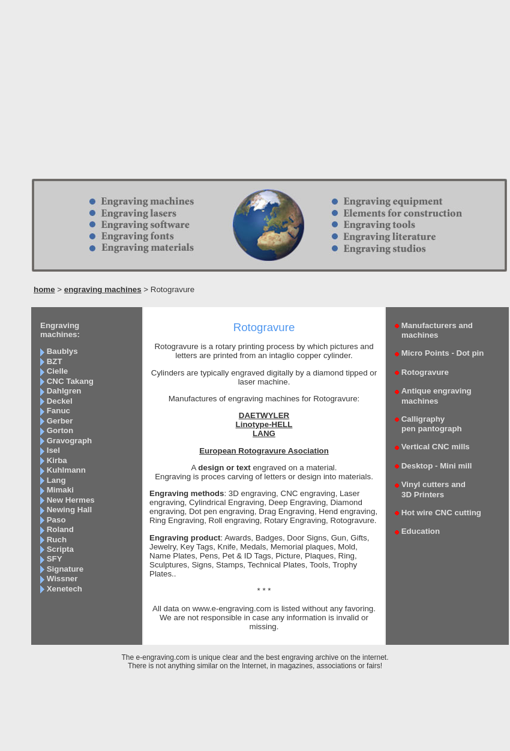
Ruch (57, 539)
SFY (54, 558)
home (44, 289)
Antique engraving (433, 395)
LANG (264, 433)
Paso (56, 519)
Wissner (62, 578)
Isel (53, 450)
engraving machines (103, 289)
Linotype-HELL (264, 424)
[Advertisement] (255, 93)
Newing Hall (69, 509)
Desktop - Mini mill (436, 465)
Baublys (62, 351)
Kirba (57, 460)
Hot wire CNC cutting (441, 512)
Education (420, 531)
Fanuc (58, 410)
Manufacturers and (434, 330)
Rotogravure (425, 372)
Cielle (57, 371)
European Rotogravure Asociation (264, 450)
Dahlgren (64, 390)
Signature (65, 568)
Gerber (60, 420)
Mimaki (60, 489)
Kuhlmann (66, 469)
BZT (54, 361)
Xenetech (64, 588)
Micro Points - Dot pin (442, 353)
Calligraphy (428, 423)
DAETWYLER (264, 415)
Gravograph (69, 440)
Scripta (60, 549)
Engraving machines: (60, 330)
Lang (56, 480)
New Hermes (71, 499)
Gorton (60, 430)
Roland (60, 529)
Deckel (60, 400)
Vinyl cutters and (430, 489)
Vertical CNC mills (435, 446)
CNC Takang (70, 381)
